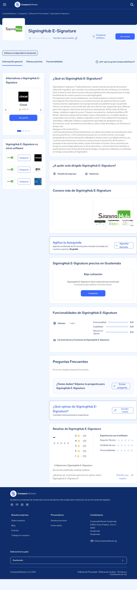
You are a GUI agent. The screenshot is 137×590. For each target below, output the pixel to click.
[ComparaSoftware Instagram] (27, 504)
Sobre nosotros (18, 520)
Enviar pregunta (120, 386)
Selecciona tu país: (19, 551)
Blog (13, 525)
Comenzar (93, 293)
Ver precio (125, 36)
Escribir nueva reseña (65, 38)
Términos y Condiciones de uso (118, 573)
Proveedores (57, 515)
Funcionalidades (54, 61)
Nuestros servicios (59, 520)
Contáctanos (96, 515)
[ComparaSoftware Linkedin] (12, 504)
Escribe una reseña (125, 476)
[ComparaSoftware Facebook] (22, 504)
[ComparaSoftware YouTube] (17, 504)
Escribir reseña (121, 410)
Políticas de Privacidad (87, 572)
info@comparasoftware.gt (103, 541)
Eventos (15, 530)
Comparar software (99, 36)
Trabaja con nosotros (20, 535)
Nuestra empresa (19, 515)
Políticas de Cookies (107, 572)
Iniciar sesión (56, 525)
